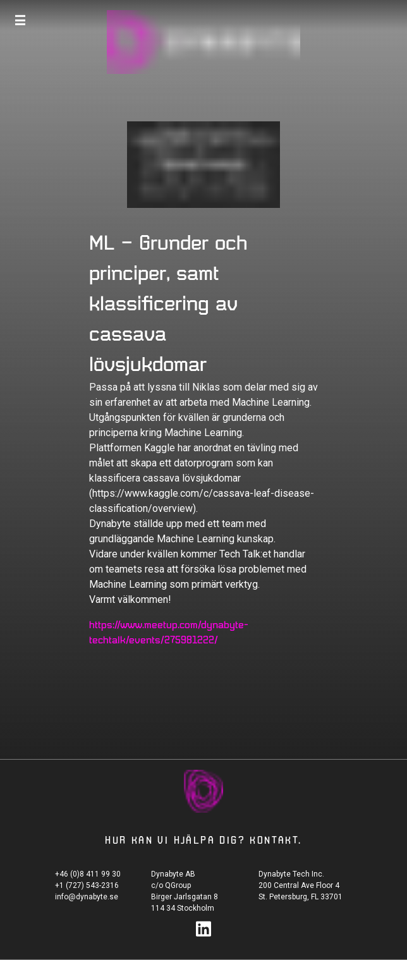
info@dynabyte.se (86, 896)
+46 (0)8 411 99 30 (88, 874)
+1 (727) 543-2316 (87, 885)
